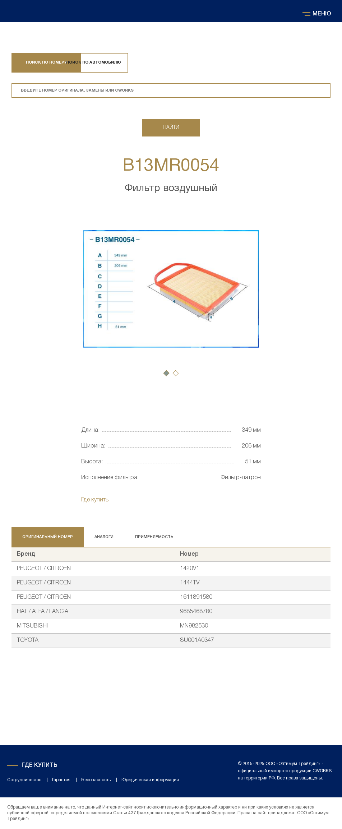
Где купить (94, 500)
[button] (166, 373)
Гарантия (61, 780)
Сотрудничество (24, 780)
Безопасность (96, 780)
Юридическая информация (150, 780)
